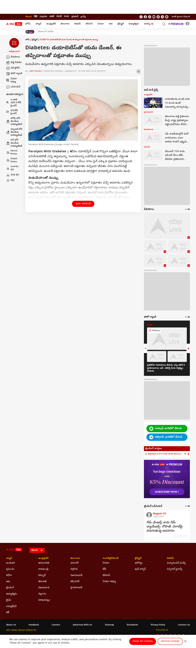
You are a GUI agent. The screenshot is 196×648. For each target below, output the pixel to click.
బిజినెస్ (77, 24)
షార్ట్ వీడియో (14, 63)
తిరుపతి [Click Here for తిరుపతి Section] (42, 581)
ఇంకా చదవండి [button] (83, 203)
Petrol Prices (11, 153)
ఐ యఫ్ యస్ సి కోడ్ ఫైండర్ (13, 102)
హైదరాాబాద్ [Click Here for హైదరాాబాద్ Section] (76, 587)
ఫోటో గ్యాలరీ (14, 74)
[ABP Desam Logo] (14, 24)
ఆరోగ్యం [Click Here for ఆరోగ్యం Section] (139, 563)
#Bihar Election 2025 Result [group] (165, 454)
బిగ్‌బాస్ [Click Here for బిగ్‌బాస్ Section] (106, 575)
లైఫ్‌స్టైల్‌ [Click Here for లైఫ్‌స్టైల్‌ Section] (138, 558)
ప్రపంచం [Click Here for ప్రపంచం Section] (10, 569)
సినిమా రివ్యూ (11, 80)
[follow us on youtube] (154, 17)
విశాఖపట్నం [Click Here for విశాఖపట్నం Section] (44, 600)
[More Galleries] (187, 317)
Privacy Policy (158, 625)
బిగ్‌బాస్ (89, 24)
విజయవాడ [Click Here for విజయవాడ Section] (43, 587)
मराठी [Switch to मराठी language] (51, 16)
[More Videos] (187, 209)
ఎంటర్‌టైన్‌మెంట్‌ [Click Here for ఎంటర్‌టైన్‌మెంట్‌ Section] (110, 558)
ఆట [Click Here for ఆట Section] (8, 581)
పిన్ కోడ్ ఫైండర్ (12, 112)
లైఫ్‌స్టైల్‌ (120, 24)
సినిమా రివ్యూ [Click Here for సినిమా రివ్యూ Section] (109, 581)
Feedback (34, 625)
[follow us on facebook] (145, 17)
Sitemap (109, 625)
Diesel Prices (11, 160)
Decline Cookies (170, 641)
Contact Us (184, 625)
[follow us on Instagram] (158, 17)
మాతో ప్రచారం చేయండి (181, 17)
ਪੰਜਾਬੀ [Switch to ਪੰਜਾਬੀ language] (59, 16)
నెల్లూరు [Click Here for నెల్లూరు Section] (42, 594)
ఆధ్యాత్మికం (134, 24)
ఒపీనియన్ (13, 87)
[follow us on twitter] (141, 17)
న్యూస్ (38, 24)
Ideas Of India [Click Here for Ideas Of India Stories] (45, 32)
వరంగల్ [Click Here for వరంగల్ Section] (74, 563)
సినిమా (101, 24)
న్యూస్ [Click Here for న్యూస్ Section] (9, 558)
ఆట (111, 24)
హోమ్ (27, 24)
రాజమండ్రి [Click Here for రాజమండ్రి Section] (43, 569)
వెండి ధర (12, 175)
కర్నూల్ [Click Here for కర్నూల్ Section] (42, 575)
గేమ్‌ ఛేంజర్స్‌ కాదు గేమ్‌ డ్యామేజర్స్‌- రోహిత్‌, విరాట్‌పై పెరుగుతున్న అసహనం (164, 527)
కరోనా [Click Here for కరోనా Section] (9, 575)
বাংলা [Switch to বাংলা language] (66, 16)
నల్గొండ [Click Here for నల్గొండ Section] (74, 569)
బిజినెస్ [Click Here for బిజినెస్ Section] (170, 558)
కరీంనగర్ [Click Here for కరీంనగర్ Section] (74, 581)
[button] (14, 45)
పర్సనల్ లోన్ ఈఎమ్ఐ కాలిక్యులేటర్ (14, 132)
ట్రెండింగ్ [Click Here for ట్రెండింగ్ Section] (10, 587)
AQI (10, 180)
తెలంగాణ (64, 24)
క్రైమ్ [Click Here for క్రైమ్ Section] (8, 600)
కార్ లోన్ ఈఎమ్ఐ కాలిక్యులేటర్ (14, 143)
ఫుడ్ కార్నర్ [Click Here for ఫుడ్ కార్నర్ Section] (140, 569)
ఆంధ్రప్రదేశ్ (51, 24)
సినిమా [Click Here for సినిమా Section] (106, 563)
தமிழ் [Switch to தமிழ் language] (83, 16)
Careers (56, 625)
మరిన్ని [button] (148, 24)
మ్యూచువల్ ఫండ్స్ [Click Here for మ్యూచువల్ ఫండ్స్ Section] (176, 563)
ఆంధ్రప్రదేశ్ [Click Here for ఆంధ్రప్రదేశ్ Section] (43, 558)
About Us (11, 625)
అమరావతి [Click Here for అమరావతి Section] (43, 563)
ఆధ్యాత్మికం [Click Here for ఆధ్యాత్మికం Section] (11, 594)
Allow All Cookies (143, 641)
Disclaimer (132, 625)
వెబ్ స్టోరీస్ (13, 68)
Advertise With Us (82, 625)
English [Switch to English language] (43, 16)
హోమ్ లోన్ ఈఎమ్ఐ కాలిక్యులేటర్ (14, 121)
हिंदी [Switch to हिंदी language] (35, 16)
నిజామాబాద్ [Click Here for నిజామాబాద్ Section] (76, 575)
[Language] (37, 550)
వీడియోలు (13, 57)
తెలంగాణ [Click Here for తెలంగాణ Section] (75, 558)
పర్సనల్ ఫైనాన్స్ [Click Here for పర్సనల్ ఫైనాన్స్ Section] (174, 569)
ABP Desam (36, 71)
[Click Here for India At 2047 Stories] (29, 32)
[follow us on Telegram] (162, 17)
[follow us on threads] (149, 17)
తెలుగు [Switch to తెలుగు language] (28, 16)
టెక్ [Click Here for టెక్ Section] (7, 612)
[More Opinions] (187, 506)
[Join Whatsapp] (167, 17)
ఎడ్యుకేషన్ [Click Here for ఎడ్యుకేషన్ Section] (11, 606)
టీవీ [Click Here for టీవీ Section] (104, 569)
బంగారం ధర (12, 168)
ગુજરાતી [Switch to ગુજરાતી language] (74, 16)
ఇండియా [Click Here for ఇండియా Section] (10, 563)
